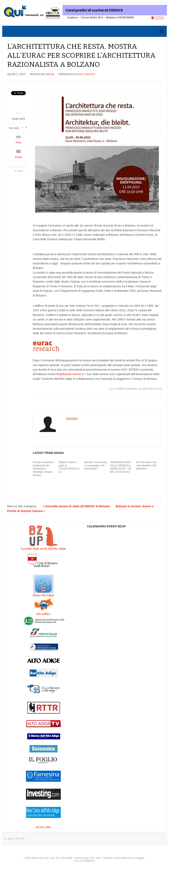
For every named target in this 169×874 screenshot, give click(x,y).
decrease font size (22, 127)
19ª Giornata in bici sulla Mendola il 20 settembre (146, 465)
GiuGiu (49, 74)
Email (18, 157)
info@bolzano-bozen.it (69, 374)
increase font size (26, 127)
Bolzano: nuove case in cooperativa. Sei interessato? (95, 465)
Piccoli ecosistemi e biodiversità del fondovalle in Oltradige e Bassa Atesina (43, 468)
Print (18, 142)
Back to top (16, 838)
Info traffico (43, 614)
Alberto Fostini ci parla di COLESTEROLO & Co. (69, 467)
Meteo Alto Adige (43, 595)
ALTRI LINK (43, 827)
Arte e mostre (85, 74)
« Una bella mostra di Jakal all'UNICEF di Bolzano (76, 506)
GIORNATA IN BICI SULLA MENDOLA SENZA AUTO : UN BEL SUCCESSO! (120, 467)
